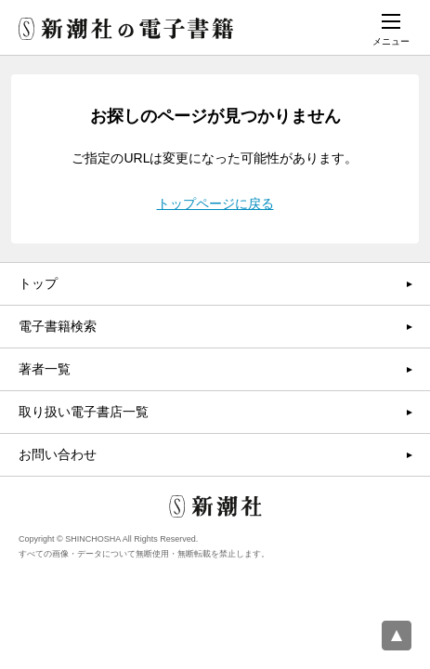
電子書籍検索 (58, 326)
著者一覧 (45, 368)
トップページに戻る (215, 203)
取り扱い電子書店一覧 (84, 411)
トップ (38, 283)
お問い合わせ (58, 454)
